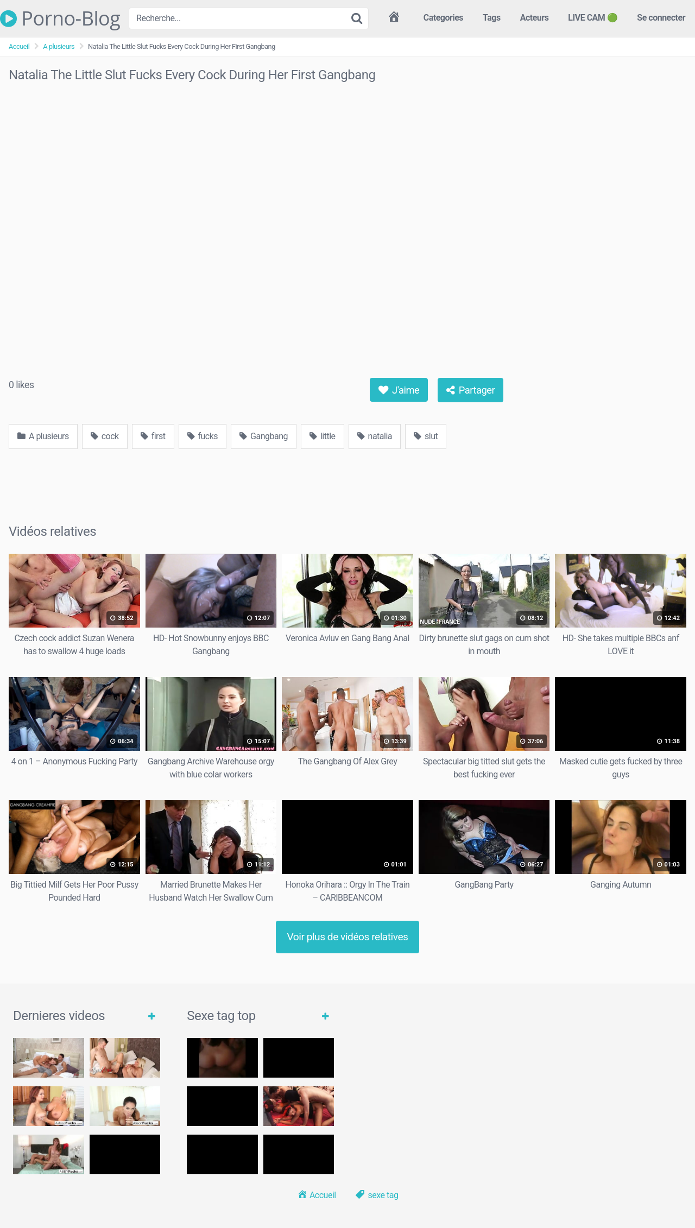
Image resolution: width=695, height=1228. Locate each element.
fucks (202, 436)
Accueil (19, 46)
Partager (470, 390)
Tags (492, 17)
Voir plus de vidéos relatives (347, 937)
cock (105, 436)
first (153, 436)
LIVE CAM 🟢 (592, 17)
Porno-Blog (60, 18)
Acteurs (534, 17)
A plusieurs (58, 46)
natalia (374, 436)
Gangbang (263, 436)
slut (426, 436)
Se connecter (661, 17)
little (322, 436)
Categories (443, 17)
